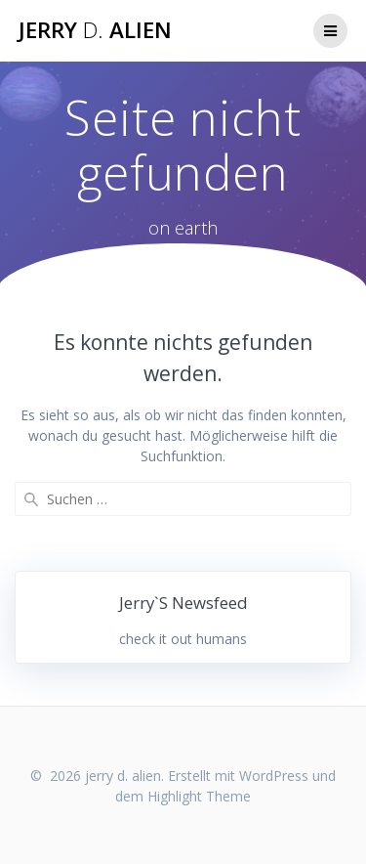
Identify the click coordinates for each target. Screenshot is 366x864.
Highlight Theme (199, 796)
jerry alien (95, 30)
